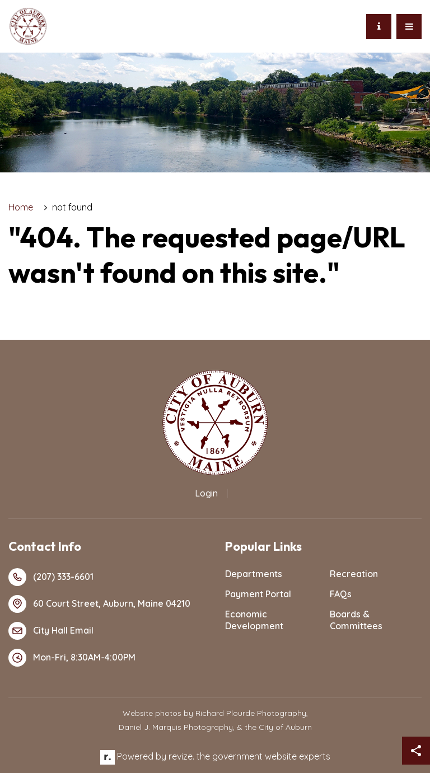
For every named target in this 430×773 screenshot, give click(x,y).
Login (206, 493)
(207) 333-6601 (51, 577)
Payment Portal (258, 593)
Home (20, 207)
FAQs (341, 593)
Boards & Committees (356, 619)
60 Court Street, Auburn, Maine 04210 (99, 604)
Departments (253, 573)
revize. (181, 756)
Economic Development (254, 619)
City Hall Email (51, 631)
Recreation (354, 573)
